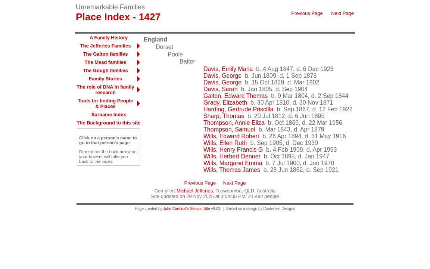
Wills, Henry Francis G (233, 149)
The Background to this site (108, 123)
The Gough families (105, 70)
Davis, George (222, 75)
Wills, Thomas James (231, 170)
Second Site (200, 209)
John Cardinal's (176, 209)
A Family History (109, 37)
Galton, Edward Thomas (235, 96)
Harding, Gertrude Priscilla (238, 109)
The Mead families (106, 62)
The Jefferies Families (105, 46)
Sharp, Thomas (223, 116)
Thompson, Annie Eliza (234, 123)
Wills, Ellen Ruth (225, 143)
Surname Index (108, 114)
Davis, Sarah (220, 89)
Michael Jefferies (195, 191)
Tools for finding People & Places (105, 103)
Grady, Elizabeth (225, 102)
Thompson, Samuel (229, 129)
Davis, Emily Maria (228, 69)
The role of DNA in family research (105, 89)
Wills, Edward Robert (231, 136)
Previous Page (307, 13)
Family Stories (105, 78)
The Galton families (105, 54)
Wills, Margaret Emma (232, 163)
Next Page (342, 13)
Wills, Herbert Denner (232, 156)
